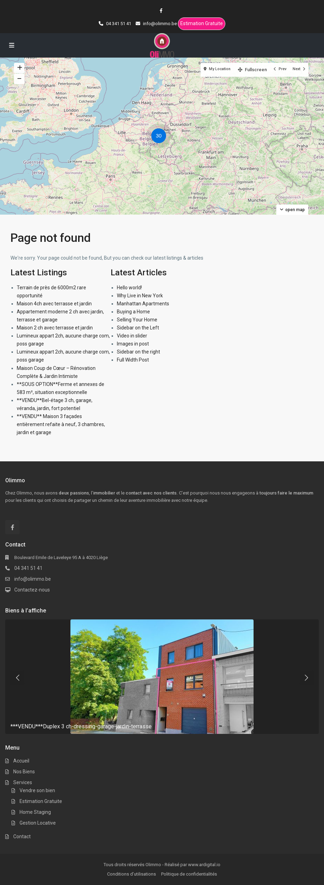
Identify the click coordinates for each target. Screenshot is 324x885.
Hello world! (129, 287)
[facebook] (162, 10)
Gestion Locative (38, 823)
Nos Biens (24, 771)
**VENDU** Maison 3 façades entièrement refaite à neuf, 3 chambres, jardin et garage (61, 424)
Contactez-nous (32, 590)
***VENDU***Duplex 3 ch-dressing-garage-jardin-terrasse (81, 726)
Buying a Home (133, 311)
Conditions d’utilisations (131, 874)
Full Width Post (133, 360)
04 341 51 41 (28, 568)
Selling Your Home (137, 319)
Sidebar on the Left (138, 327)
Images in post (133, 344)
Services (22, 782)
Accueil (21, 761)
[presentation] (17, 678)
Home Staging (35, 812)
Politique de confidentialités (189, 874)
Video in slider (132, 336)
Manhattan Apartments (143, 303)
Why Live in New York (140, 295)
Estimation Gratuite (201, 23)
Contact (22, 836)
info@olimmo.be (32, 579)
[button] (160, 137)
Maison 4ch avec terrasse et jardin (54, 303)
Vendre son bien (37, 790)
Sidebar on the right (138, 352)
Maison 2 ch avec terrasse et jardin (55, 327)
